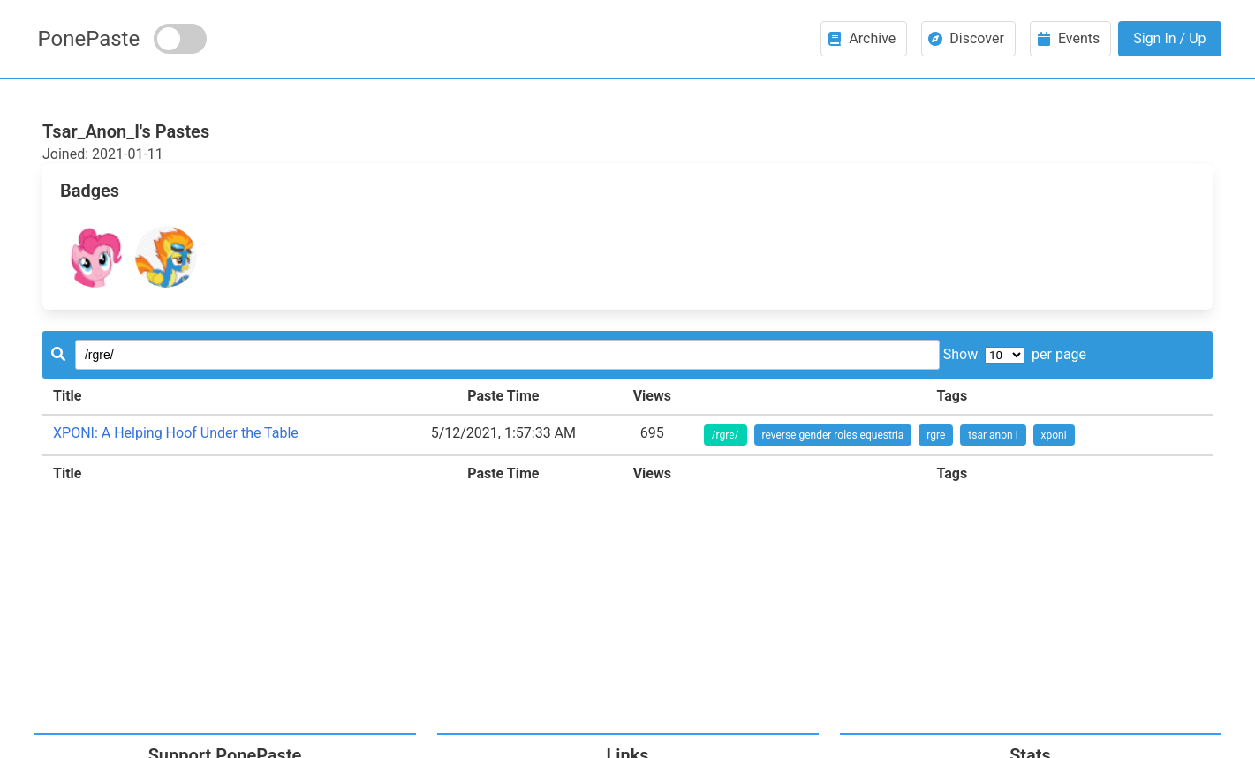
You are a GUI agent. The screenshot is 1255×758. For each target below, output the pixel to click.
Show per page (1014, 354)
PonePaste (89, 38)
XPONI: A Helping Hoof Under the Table (176, 432)
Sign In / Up (1169, 38)
